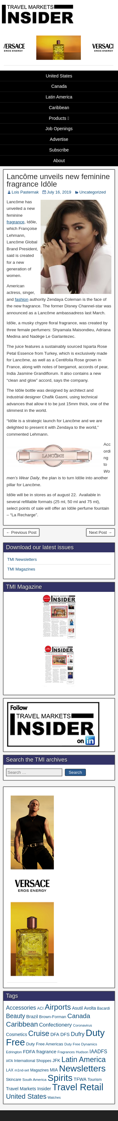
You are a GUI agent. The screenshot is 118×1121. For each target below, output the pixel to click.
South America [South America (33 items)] (34, 1079)
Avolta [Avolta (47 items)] (90, 1008)
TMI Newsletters (22, 559)
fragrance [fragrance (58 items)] (47, 1051)
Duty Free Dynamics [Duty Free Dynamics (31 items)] (80, 1044)
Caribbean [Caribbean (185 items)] (22, 1024)
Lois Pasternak (25, 192)
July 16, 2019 (59, 192)
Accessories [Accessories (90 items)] (21, 1008)
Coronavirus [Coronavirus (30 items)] (82, 1025)
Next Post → (100, 532)
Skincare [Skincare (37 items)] (13, 1079)
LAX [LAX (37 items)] (10, 1070)
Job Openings (58, 128)
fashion (21, 299)
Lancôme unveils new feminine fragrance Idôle (58, 180)
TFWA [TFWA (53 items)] (80, 1079)
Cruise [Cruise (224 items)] (38, 1033)
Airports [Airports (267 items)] (58, 1007)
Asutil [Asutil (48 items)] (77, 1008)
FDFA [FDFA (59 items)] (29, 1051)
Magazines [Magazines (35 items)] (39, 1070)
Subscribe (59, 149)
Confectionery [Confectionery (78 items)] (55, 1025)
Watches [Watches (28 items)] (54, 1097)
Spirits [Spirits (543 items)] (60, 1078)
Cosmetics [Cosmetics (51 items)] (16, 1034)
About (59, 160)
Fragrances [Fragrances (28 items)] (66, 1052)
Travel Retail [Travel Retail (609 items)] (78, 1087)
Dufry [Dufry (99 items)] (78, 1034)
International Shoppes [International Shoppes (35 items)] (32, 1061)
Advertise (59, 139)
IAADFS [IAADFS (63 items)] (98, 1051)
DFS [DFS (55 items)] (65, 1034)
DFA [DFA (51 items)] (54, 1034)
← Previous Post (21, 532)
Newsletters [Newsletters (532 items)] (82, 1068)
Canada (59, 86)
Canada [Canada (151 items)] (78, 1015)
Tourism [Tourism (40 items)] (94, 1079)
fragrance (16, 222)
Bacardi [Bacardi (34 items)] (103, 1008)
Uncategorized (92, 192)
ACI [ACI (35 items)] (40, 1008)
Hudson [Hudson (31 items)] (82, 1052)
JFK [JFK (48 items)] (56, 1060)
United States (59, 75)
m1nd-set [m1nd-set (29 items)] (21, 1070)
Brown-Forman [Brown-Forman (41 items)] (52, 1016)
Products (57, 118)
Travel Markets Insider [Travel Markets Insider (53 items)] (28, 1088)
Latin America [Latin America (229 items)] (83, 1059)
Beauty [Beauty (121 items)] (15, 1015)
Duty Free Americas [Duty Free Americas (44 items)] (44, 1044)
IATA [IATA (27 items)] (9, 1061)
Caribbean (59, 107)
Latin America (59, 96)
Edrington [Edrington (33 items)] (14, 1052)
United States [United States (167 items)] (26, 1096)
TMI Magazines (21, 569)
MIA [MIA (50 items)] (54, 1069)
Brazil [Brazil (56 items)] (32, 1016)
